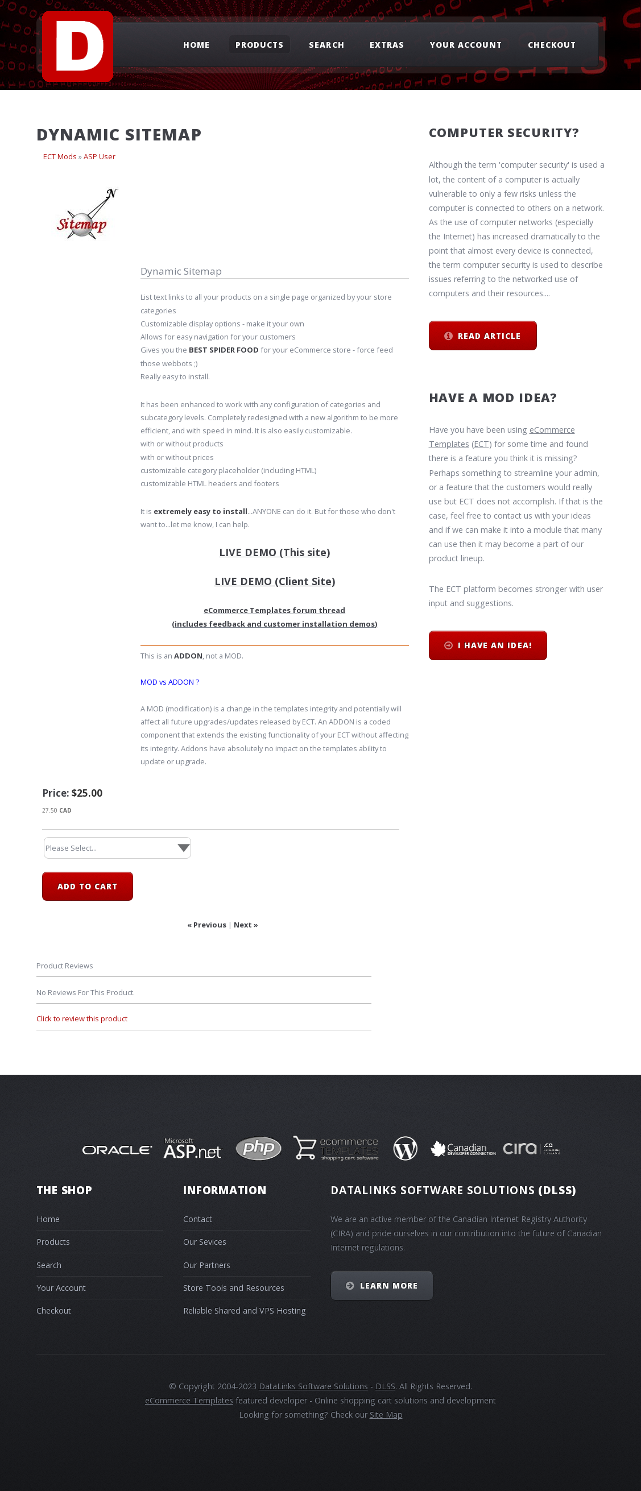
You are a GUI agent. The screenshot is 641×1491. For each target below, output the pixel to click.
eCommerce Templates (189, 1400)
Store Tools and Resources (233, 1287)
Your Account (466, 44)
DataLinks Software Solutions (313, 1386)
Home (196, 44)
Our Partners (206, 1265)
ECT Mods (60, 156)
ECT (481, 443)
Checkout (552, 44)
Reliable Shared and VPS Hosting (244, 1310)
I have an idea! (494, 645)
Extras (387, 44)
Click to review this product (81, 1018)
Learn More (389, 1285)
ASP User (99, 156)
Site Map (386, 1414)
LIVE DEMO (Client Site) (274, 581)
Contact (197, 1218)
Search (326, 44)
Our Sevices (204, 1241)
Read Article (489, 335)
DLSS (385, 1386)
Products (259, 44)
